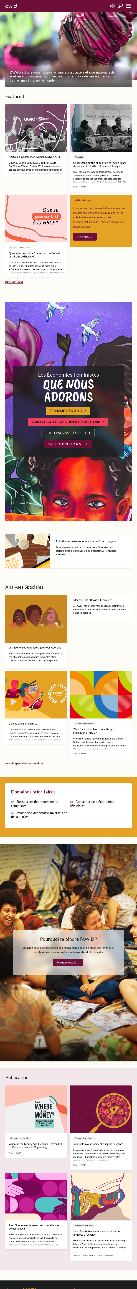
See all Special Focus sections (24, 763)
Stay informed (14, 282)
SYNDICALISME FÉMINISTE (66, 444)
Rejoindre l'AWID (66, 962)
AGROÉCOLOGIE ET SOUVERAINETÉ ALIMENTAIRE (66, 422)
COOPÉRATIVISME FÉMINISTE (66, 433)
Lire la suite (83, 236)
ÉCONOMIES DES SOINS (66, 411)
